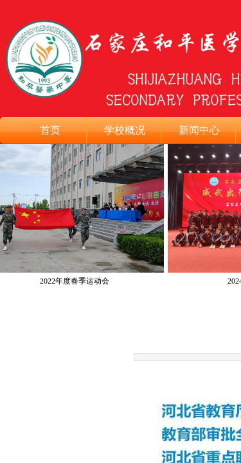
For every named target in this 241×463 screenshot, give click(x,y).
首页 (50, 130)
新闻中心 (199, 130)
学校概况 (124, 130)
